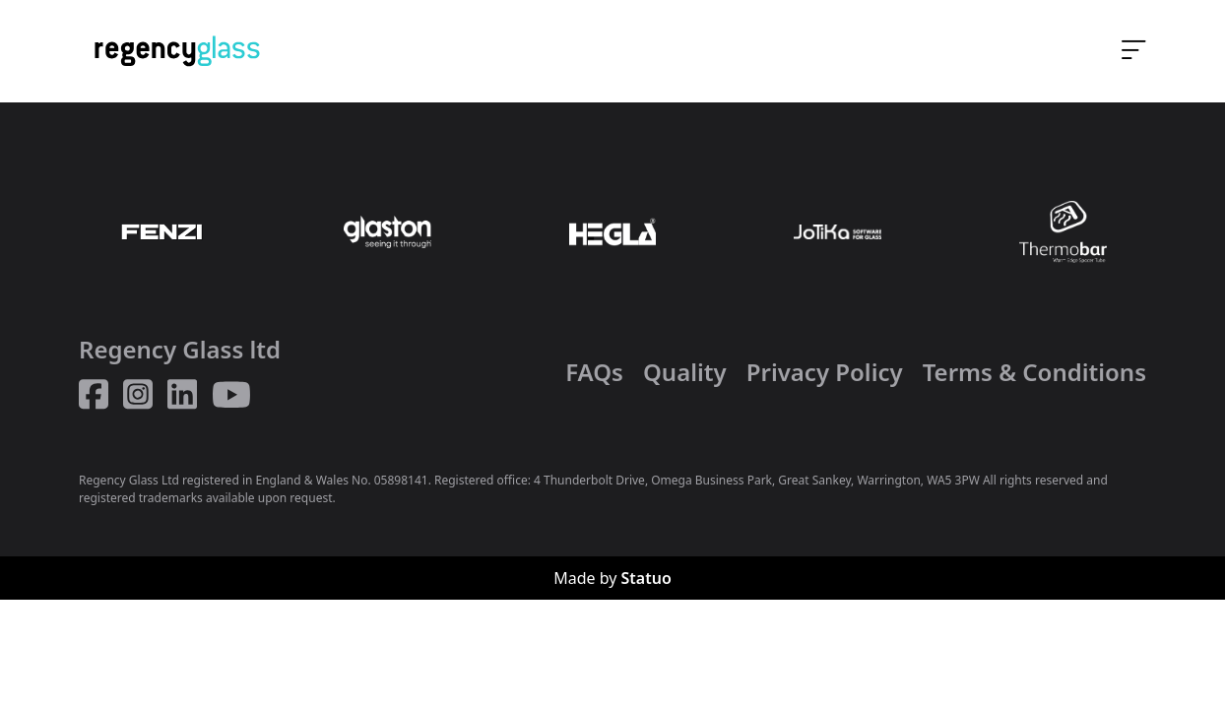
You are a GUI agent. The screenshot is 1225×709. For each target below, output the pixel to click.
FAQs (594, 371)
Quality (685, 371)
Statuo (646, 578)
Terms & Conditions (1034, 371)
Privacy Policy (824, 371)
